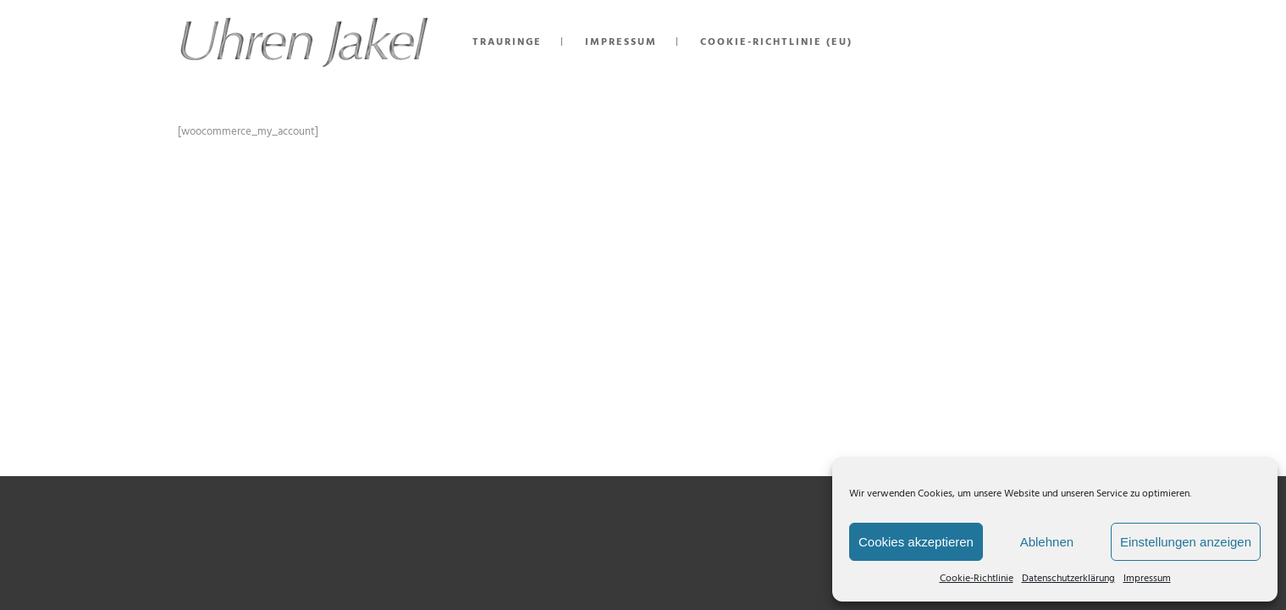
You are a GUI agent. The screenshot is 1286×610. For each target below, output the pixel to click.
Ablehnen (1047, 542)
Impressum (1147, 578)
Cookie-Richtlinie (976, 578)
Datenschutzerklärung (1068, 578)
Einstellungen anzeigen (1185, 542)
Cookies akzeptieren (916, 542)
